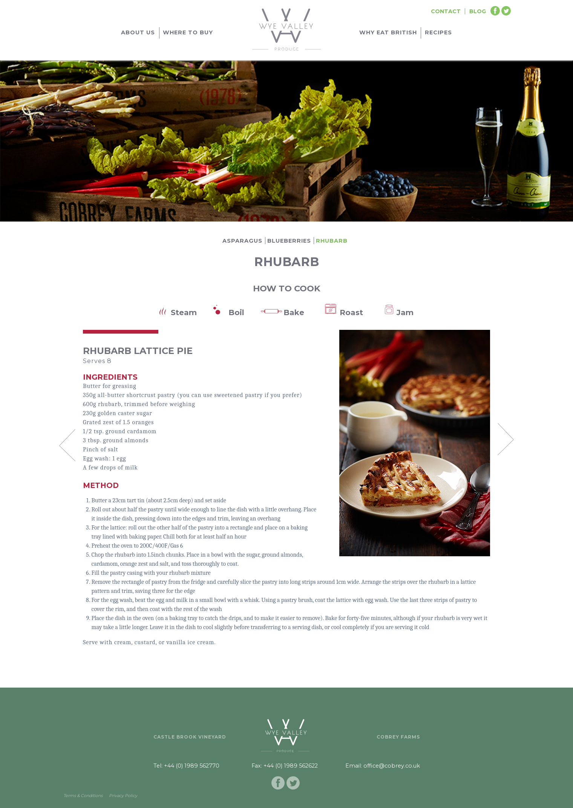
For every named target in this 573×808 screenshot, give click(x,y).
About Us (138, 32)
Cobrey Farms (398, 737)
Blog (477, 11)
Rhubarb (332, 240)
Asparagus (242, 240)
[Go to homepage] (287, 28)
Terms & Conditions (83, 795)
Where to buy (188, 32)
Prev (67, 445)
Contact (446, 11)
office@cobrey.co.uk (391, 765)
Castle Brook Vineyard (189, 737)
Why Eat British (388, 32)
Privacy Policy (123, 795)
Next (506, 439)
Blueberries (289, 240)
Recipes (438, 32)
